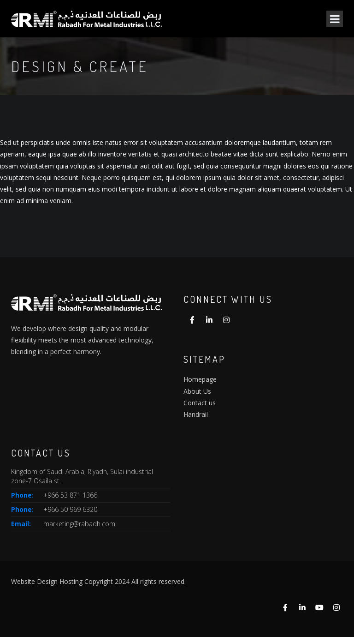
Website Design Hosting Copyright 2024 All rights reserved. (98, 581)
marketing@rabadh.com (79, 523)
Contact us (199, 402)
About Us (197, 391)
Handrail (195, 414)
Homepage (200, 379)
